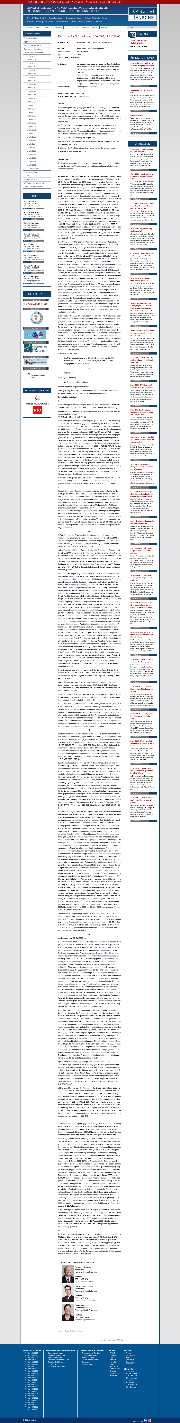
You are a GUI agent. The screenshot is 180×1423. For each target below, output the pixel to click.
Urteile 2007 (31, 109)
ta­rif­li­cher (88, 1178)
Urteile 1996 (31, 147)
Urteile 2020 (31, 63)
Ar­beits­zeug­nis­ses (65, 169)
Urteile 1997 (31, 144)
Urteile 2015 (31, 81)
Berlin (29, 27)
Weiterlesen (137, 86)
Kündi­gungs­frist (73, 287)
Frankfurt (38, 27)
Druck (112, 1358)
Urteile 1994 (31, 155)
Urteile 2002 (31, 126)
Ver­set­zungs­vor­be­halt (77, 585)
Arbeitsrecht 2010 (31, 1389)
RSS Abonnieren (30, 1420)
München (75, 27)
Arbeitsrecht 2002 (31, 1407)
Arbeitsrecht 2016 (31, 1376)
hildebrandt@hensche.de (85, 1300)
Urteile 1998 (31, 140)
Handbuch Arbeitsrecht (56, 18)
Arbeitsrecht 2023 (31, 1360)
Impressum (130, 1360)
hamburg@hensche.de (35, 227)
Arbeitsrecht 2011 (31, 1387)
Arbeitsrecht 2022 (31, 1362)
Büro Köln (129, 1380)
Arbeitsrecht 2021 (31, 1364)
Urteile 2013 (31, 88)
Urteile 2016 (31, 77)
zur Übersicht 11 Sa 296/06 (112, 1340)
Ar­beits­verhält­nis (107, 267)
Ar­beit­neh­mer (81, 621)
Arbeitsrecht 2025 (31, 1355)
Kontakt (113, 1362)
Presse (104, 18)
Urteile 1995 (31, 151)
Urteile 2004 (31, 119)
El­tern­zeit (88, 193)
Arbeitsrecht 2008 (31, 1394)
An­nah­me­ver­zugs (76, 751)
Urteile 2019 (31, 67)
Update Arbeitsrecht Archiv (34, 187)
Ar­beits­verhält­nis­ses (101, 264)
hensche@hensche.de (84, 1281)
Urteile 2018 (31, 70)
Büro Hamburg (131, 1376)
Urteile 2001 (31, 130)
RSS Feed (114, 1367)
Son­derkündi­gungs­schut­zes (108, 834)
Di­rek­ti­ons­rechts (112, 848)
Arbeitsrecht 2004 (31, 1402)
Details (34, 208)
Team (128, 1358)
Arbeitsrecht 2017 (31, 1373)
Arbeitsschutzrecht (89, 1358)
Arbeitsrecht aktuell (40, 18)
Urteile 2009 (31, 102)
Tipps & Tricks (48, 21)
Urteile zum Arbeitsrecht (92, 18)
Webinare (89, 21)
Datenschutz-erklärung (131, 1363)
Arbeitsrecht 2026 (31, 1353)
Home (29, 18)
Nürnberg (85, 27)
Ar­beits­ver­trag (64, 579)
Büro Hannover (131, 1378)
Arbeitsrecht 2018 (31, 1371)
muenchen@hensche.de (35, 259)
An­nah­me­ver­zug (66, 676)
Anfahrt (26, 208)
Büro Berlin (130, 1371)
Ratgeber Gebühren (76, 21)
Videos (26, 176)
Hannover (58, 27)
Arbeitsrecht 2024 (31, 1358)
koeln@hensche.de (33, 248)
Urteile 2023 (31, 56)
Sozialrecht (86, 1362)
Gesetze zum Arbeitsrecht (74, 18)
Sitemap (113, 1371)
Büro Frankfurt (131, 1374)
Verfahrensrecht (88, 1364)
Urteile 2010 (31, 98)
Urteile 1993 (31, 158)
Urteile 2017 (31, 74)
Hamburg (48, 27)
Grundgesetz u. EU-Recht (91, 1353)
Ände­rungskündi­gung (86, 837)
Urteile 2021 (31, 60)
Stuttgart (95, 27)
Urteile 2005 (31, 116)
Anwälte (104, 27)
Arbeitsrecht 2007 (31, 1396)
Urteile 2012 (31, 91)
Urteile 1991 (31, 165)
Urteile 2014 (31, 84)
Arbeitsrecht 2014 (31, 1380)
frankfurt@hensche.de (34, 216)
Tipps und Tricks (30, 42)
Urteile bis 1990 (33, 169)
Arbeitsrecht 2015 (31, 1378)
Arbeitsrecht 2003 (31, 1405)
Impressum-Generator (34, 21)
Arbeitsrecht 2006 (31, 1398)
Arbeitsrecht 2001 (31, 1409)
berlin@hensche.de (33, 206)
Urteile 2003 (31, 123)
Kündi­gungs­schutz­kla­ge (91, 273)
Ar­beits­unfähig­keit (76, 922)
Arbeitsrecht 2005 (31, 1400)
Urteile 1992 (31, 162)
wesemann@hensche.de (85, 1320)
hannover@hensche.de (35, 238)
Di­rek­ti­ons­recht (64, 607)
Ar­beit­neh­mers (98, 721)
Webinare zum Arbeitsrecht (34, 183)
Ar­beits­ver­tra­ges (83, 190)
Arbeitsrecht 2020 (31, 1367)
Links (112, 1364)
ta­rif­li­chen (82, 347)
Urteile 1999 (31, 137)
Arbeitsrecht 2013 (31, 1382)
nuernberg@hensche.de (35, 270)
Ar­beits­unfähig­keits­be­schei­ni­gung (100, 956)
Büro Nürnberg (131, 1385)
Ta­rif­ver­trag (116, 1141)
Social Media (115, 1369)
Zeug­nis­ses (115, 113)
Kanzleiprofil (98, 21)
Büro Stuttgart (131, 1387)
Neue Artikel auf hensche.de (58, 1360)
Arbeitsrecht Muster (62, 21)
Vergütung (78, 166)
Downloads (114, 1355)
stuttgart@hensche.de (34, 281)
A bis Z (112, 1353)
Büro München (131, 1383)
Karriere (113, 1360)
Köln (66, 27)
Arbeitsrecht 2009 (31, 1391)
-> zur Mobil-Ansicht (32, 34)
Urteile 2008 (31, 105)
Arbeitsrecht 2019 (31, 1369)
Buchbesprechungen (55, 1353)
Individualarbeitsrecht (90, 1355)
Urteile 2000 (31, 133)
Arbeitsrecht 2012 (31, 1385)
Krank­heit (99, 922)
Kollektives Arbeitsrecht (90, 1360)
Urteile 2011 (31, 95)
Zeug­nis (86, 261)
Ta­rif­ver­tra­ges (63, 1153)
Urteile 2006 (31, 112)
